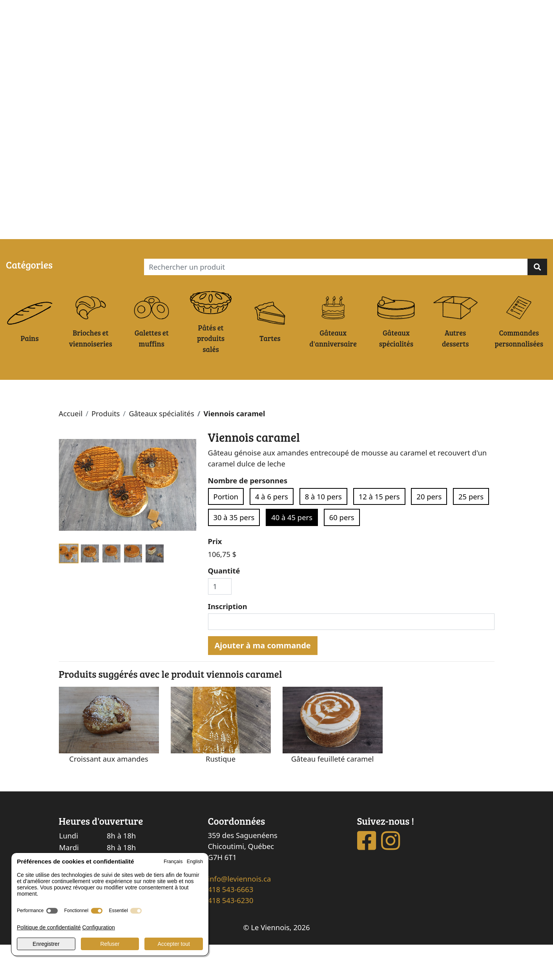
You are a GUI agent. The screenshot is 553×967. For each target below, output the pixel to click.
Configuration (98, 927)
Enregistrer (46, 944)
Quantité (224, 593)
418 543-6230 (231, 922)
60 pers (341, 539)
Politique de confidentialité (49, 927)
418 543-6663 (231, 911)
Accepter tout (173, 944)
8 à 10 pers (323, 519)
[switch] (52, 911)
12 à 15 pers (379, 519)
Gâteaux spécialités (161, 436)
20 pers (429, 519)
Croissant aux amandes (108, 781)
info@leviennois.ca (239, 900)
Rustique (220, 781)
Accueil (71, 436)
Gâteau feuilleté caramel (332, 781)
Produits (105, 436)
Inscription (227, 628)
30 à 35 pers (234, 539)
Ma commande (68, 230)
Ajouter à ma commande (263, 667)
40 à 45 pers (291, 539)
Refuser (109, 944)
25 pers (471, 519)
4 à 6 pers (271, 519)
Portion (226, 519)
